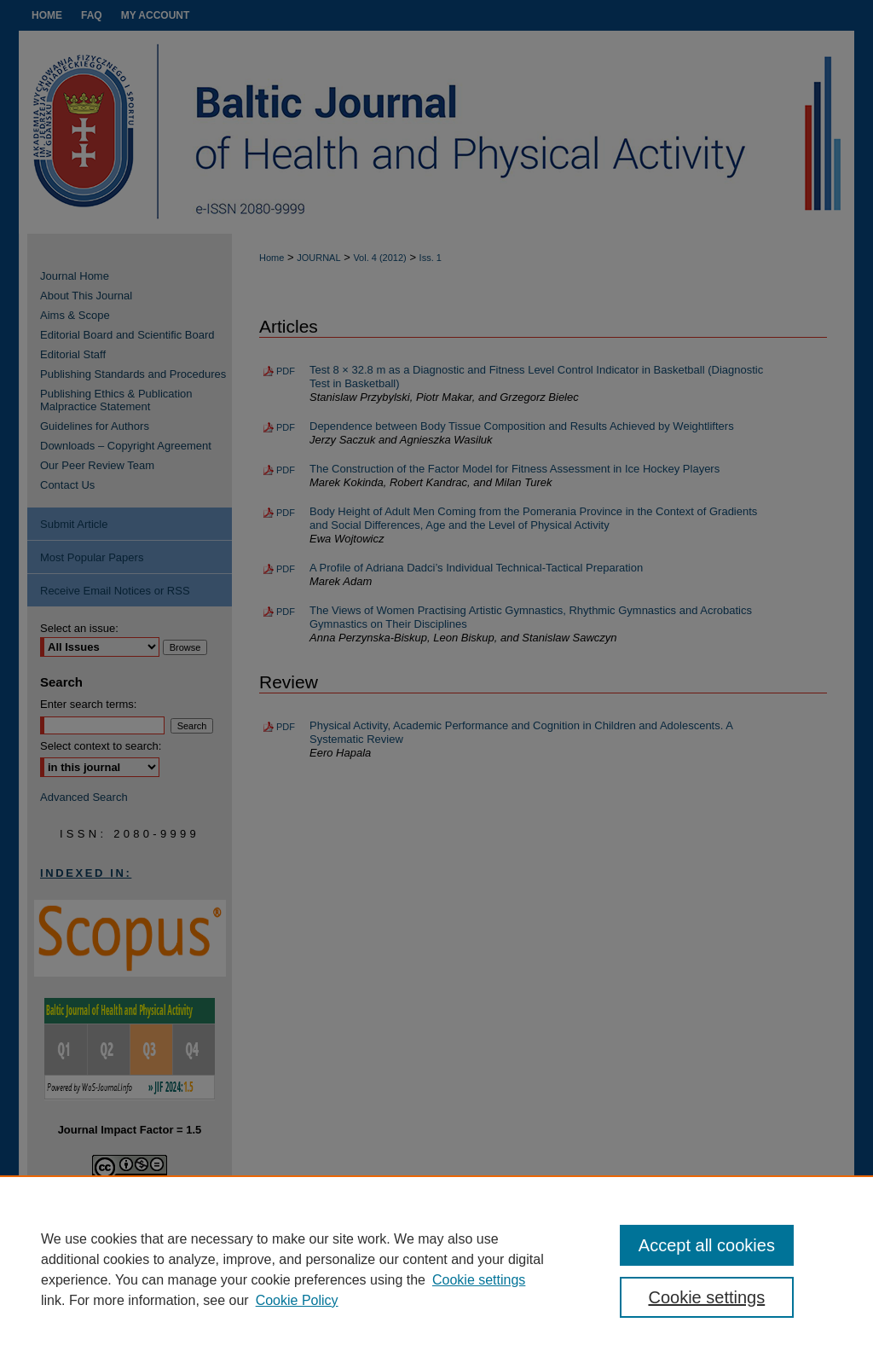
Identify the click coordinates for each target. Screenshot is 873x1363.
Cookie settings (478, 1280)
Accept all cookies (707, 1245)
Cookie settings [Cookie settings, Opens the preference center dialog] (706, 1297)
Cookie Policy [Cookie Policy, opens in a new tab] (297, 1300)
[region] (436, 1269)
